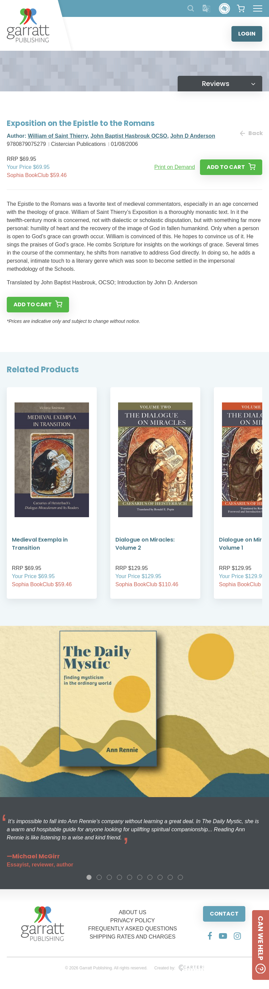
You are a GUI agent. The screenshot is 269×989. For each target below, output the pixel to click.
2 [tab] (99, 877)
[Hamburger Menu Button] (257, 8)
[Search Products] (190, 8)
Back (251, 133)
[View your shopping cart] (241, 8)
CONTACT (224, 914)
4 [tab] (119, 877)
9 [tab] (170, 877)
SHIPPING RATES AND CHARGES (133, 937)
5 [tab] (129, 877)
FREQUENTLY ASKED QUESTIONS (132, 928)
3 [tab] (109, 877)
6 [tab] (139, 877)
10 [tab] (180, 877)
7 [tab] (150, 877)
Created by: (179, 968)
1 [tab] (89, 877)
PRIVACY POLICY (132, 920)
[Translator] (206, 8)
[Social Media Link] (210, 935)
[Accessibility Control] (224, 8)
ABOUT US (133, 912)
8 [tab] (160, 877)
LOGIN (246, 34)
